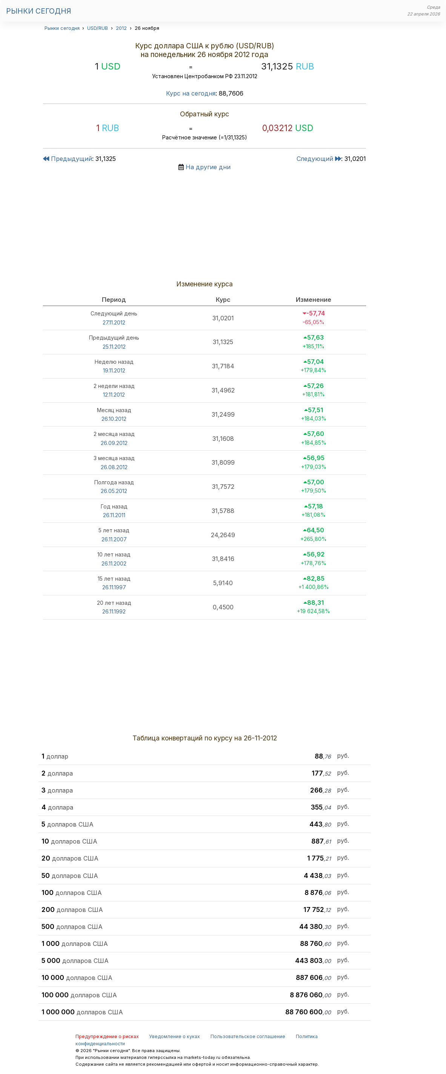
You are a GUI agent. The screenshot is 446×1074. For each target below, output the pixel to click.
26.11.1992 (114, 611)
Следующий (319, 158)
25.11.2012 (114, 346)
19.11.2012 (114, 370)
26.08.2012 (114, 467)
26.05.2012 (114, 491)
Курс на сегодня (190, 93)
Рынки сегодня (38, 10)
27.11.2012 (114, 322)
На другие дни (208, 167)
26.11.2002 (114, 563)
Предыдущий (67, 158)
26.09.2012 (114, 443)
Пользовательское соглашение (248, 1036)
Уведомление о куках (174, 1036)
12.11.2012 (114, 394)
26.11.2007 (114, 539)
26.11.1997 (114, 587)
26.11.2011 (114, 515)
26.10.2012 (114, 419)
